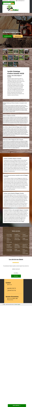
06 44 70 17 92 (12, 0)
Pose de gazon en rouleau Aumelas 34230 (9, 246)
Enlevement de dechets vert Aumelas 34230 (25, 246)
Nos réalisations (7, 36)
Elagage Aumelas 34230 (25, 239)
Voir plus (16, 276)
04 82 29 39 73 (5, 0)
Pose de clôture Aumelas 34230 (9, 235)
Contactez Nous (18, 36)
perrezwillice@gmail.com (20, 0)
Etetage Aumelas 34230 (17, 250)
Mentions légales (17, 304)
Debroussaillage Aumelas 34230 (9, 250)
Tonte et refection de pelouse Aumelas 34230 (9, 240)
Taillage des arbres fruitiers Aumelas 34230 (17, 246)
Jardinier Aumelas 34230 (25, 235)
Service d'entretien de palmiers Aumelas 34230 (25, 251)
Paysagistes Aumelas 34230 (17, 235)
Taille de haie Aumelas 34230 (17, 239)
